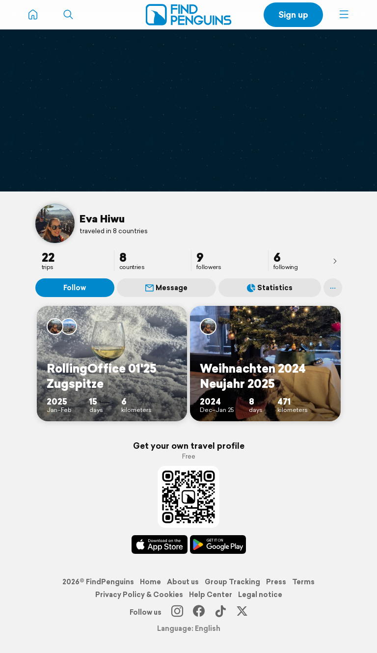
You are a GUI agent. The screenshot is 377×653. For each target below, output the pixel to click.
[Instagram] (177, 612)
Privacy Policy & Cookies (139, 594)
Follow (74, 288)
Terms (303, 582)
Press (276, 582)
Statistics (270, 288)
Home (150, 582)
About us (183, 582)
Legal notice (260, 594)
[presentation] (335, 261)
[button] (344, 14)
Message (166, 288)
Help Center (210, 594)
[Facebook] (199, 612)
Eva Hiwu (102, 218)
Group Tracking (232, 582)
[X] (242, 612)
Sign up (293, 14)
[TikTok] (220, 612)
